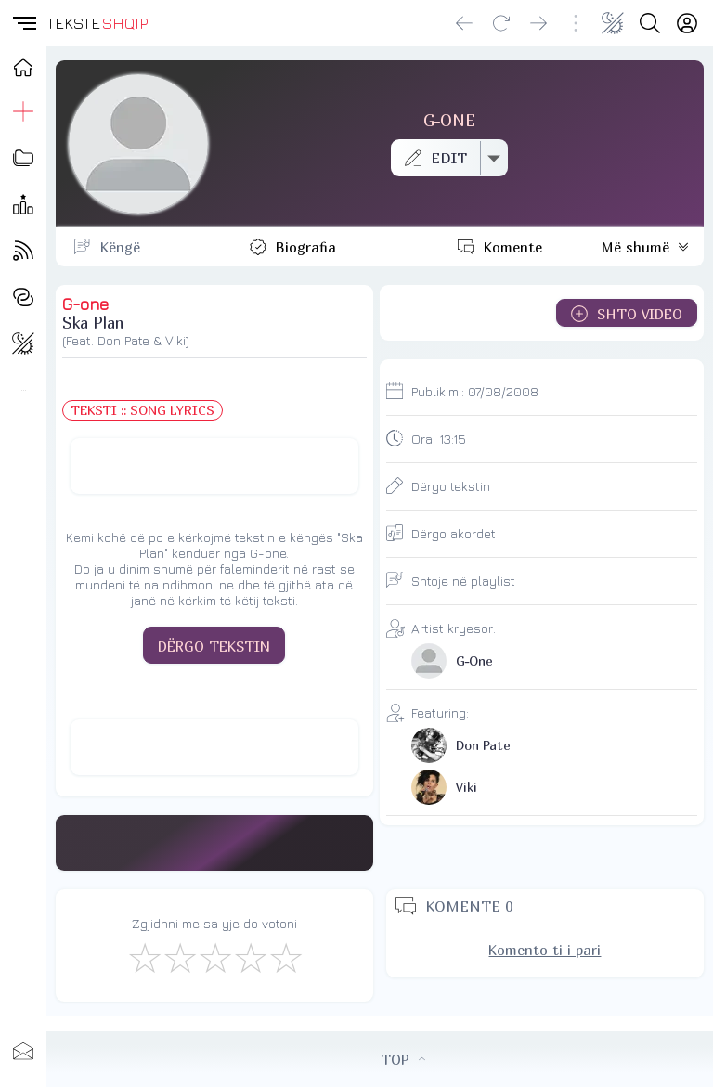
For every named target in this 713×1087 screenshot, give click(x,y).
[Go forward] (538, 23)
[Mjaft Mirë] (249, 957)
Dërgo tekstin (450, 486)
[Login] (687, 23)
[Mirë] (214, 957)
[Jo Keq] (179, 957)
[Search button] (649, 23)
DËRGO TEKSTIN (214, 646)
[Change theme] (612, 23)
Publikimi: (474, 391)
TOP (403, 1059)
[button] (23, 23)
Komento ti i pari (544, 949)
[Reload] (501, 23)
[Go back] (464, 23)
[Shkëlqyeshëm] (285, 957)
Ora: (438, 438)
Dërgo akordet (453, 533)
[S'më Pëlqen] (144, 957)
